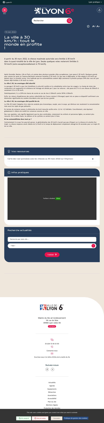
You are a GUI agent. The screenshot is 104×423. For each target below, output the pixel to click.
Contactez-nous (52, 351)
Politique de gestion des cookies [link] (75, 418)
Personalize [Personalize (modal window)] (56, 418)
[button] (88, 26)
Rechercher (39, 21)
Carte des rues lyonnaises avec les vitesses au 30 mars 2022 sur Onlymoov (40, 166)
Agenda (52, 386)
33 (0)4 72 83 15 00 (52, 344)
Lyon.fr (9, 2)
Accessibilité (52, 398)
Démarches (52, 392)
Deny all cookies (40, 418)
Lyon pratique (95, 2)
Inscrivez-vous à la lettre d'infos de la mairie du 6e (52, 357)
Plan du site (52, 402)
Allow (58, 206)
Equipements (52, 389)
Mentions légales (52, 405)
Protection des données (52, 408)
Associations (52, 395)
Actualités (52, 382)
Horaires (52, 326)
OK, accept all (24, 418)
